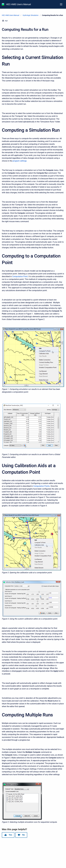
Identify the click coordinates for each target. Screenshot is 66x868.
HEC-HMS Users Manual (18, 4)
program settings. (20, 161)
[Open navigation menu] (61, 4)
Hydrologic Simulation (30, 15)
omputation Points (42, 486)
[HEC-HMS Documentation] (3, 4)
